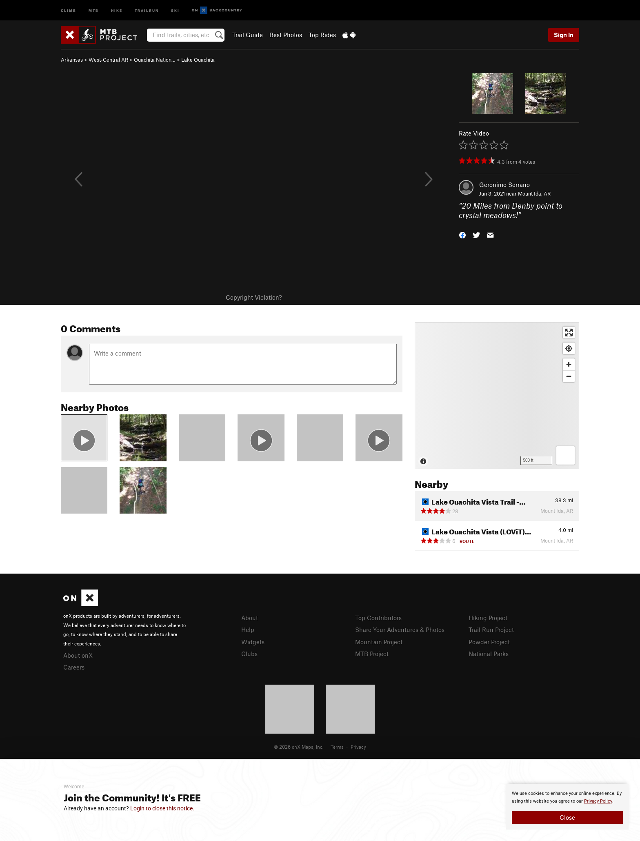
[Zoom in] (569, 364)
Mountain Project (378, 641)
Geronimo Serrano (504, 184)
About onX (78, 655)
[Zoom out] (569, 376)
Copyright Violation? (254, 297)
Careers (73, 667)
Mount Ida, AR (534, 193)
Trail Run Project (491, 629)
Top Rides (322, 34)
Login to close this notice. (162, 808)
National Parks (489, 653)
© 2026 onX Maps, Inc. (299, 747)
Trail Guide (247, 34)
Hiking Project (488, 617)
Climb (68, 10)
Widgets (252, 641)
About (249, 617)
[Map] (497, 396)
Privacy (358, 747)
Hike (116, 10)
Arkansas (72, 59)
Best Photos (285, 34)
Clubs (249, 653)
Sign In (563, 34)
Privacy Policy (598, 801)
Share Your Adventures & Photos (399, 629)
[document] (567, 807)
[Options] (565, 455)
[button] (462, 234)
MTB (94, 10)
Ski (175, 10)
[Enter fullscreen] (569, 332)
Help (247, 629)
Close (567, 817)
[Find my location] (569, 348)
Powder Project (489, 641)
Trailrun (147, 10)
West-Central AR (108, 59)
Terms (337, 747)
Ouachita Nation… (155, 59)
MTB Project (372, 653)
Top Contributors (378, 617)
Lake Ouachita (198, 59)
